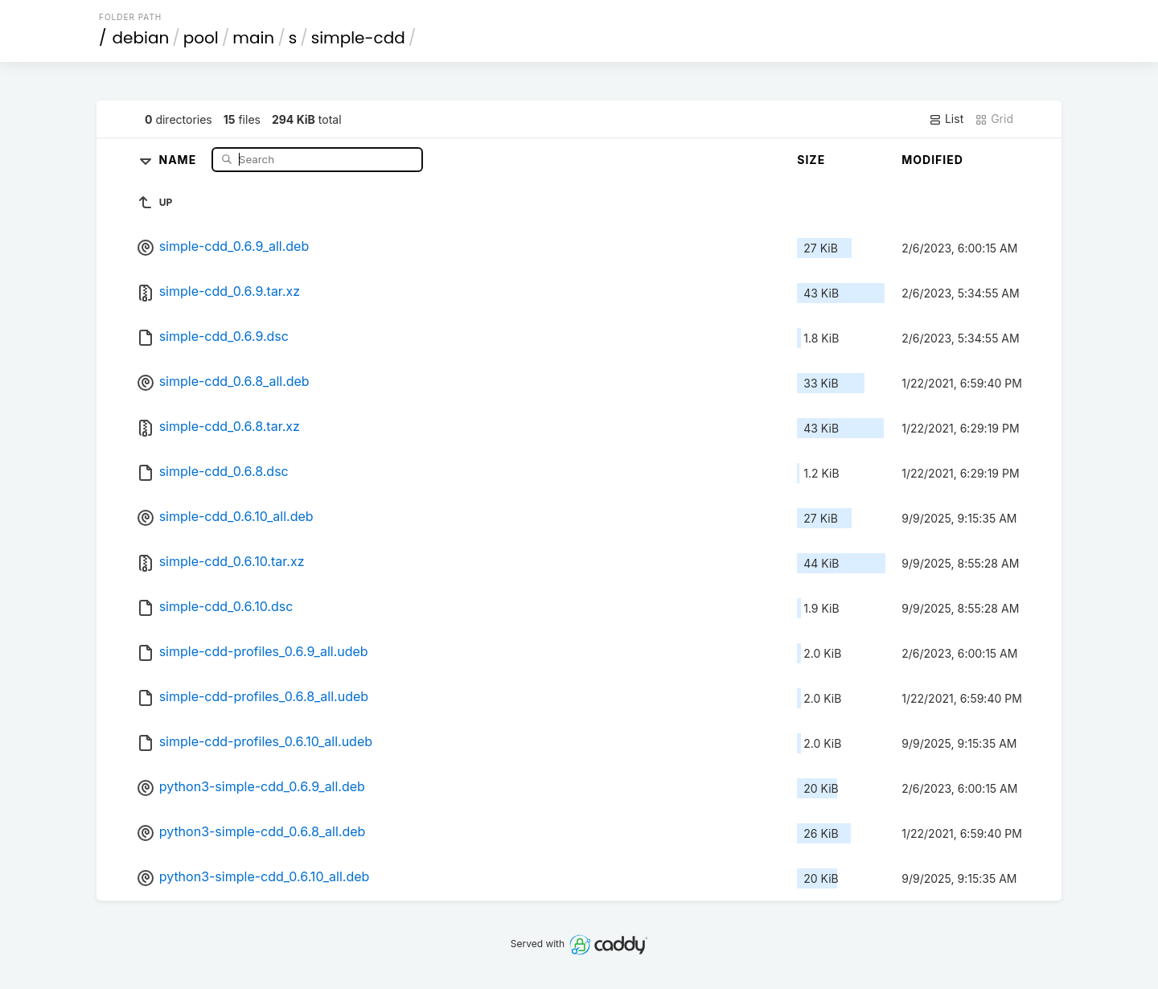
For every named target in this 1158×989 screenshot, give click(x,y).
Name (179, 159)
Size (811, 159)
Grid (994, 119)
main (253, 38)
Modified (932, 159)
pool (201, 38)
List (946, 119)
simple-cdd (358, 38)
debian (141, 38)
